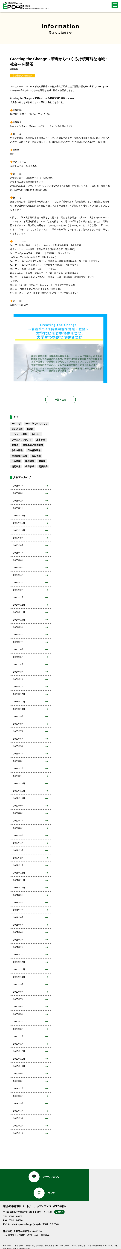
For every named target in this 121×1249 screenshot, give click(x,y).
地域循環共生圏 (19, 455)
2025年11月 (19, 523)
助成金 (15, 445)
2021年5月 (18, 925)
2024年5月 (18, 657)
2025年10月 (19, 530)
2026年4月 (18, 485)
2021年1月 (18, 954)
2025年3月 (18, 582)
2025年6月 (18, 560)
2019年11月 (19, 1059)
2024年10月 (19, 620)
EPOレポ (16, 423)
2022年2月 (18, 858)
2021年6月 (18, 917)
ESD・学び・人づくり (37, 423)
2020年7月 (18, 999)
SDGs (30, 429)
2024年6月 (18, 649)
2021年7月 (18, 910)
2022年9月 (18, 805)
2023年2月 (18, 768)
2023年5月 (18, 746)
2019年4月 (18, 1111)
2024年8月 (18, 634)
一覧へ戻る (60, 399)
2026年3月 (18, 493)
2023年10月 (19, 709)
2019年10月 (19, 1066)
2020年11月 (19, 969)
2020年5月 (18, 1014)
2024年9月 (18, 627)
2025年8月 (18, 545)
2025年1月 (18, 597)
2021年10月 (19, 887)
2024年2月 (18, 679)
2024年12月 (19, 605)
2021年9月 (18, 895)
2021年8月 (18, 902)
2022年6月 (18, 828)
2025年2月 (18, 590)
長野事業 (29, 466)
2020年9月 (18, 984)
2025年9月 (18, 538)
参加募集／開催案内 (22, 75)
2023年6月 (18, 739)
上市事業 (40, 439)
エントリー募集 (19, 434)
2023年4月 (18, 753)
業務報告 (29, 461)
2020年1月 (18, 1044)
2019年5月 (18, 1103)
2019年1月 (18, 1133)
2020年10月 (19, 977)
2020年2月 (18, 1036)
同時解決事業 (34, 450)
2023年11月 (19, 701)
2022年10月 (19, 798)
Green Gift (17, 429)
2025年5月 (18, 567)
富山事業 (36, 455)
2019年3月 (18, 1118)
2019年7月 (18, 1088)
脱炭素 (42, 461)
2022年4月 (18, 843)
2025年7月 (18, 552)
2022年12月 (19, 783)
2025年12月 (19, 515)
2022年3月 (18, 850)
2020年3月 (18, 1029)
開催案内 (43, 466)
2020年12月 (19, 962)
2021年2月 (18, 947)
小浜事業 (16, 461)
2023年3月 (18, 761)
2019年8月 (18, 1081)
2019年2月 (18, 1125)
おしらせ (36, 434)
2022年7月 (18, 820)
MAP (62, 1197)
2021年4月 (18, 932)
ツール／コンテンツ (22, 439)
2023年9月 (18, 716)
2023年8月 (18, 724)
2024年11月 (19, 612)
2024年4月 (18, 664)
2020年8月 (18, 992)
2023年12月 (19, 694)
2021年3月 (18, 939)
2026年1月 (18, 508)
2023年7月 (18, 731)
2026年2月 (18, 500)
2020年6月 (18, 1006)
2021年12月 (19, 872)
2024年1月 (18, 686)
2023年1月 (18, 776)
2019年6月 (18, 1096)
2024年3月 (18, 672)
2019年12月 (19, 1051)
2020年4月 (18, 1021)
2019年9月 (18, 1073)
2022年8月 (18, 813)
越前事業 (16, 466)
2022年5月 (18, 835)
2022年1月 (18, 865)
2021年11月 (19, 880)
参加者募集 (17, 450)
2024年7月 (18, 642)
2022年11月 (19, 791)
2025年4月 (18, 575)
